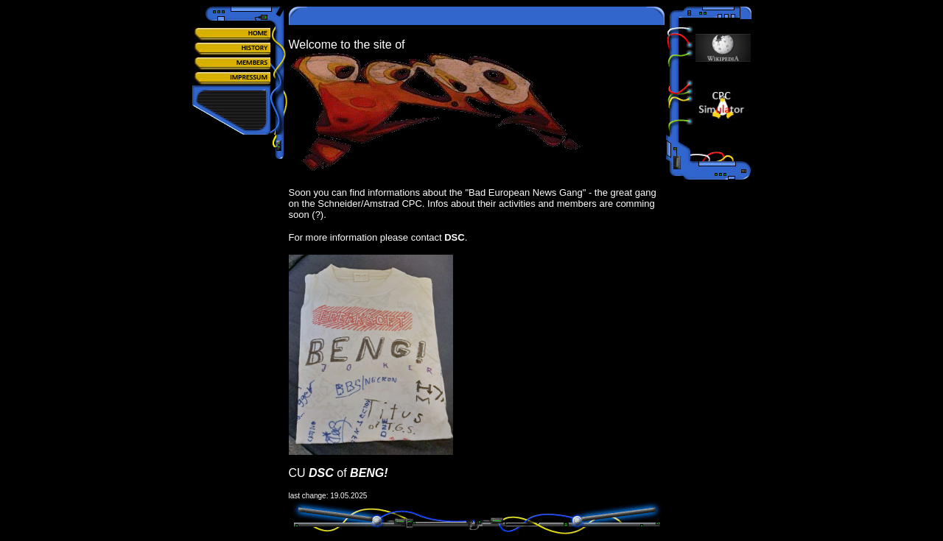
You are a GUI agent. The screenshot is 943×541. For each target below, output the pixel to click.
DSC (454, 237)
